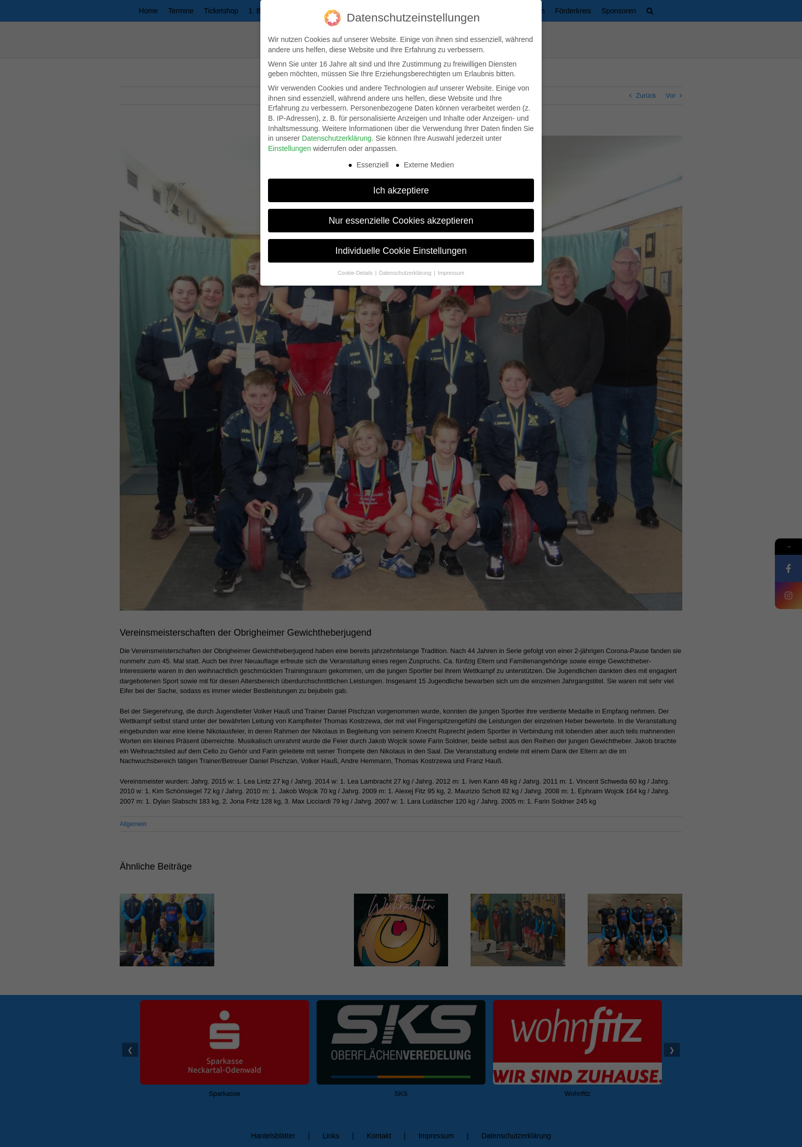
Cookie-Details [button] (356, 273)
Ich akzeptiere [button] (401, 190)
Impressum (451, 273)
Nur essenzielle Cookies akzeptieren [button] (400, 220)
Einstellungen (289, 148)
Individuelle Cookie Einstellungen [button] (401, 250)
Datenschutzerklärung (336, 138)
